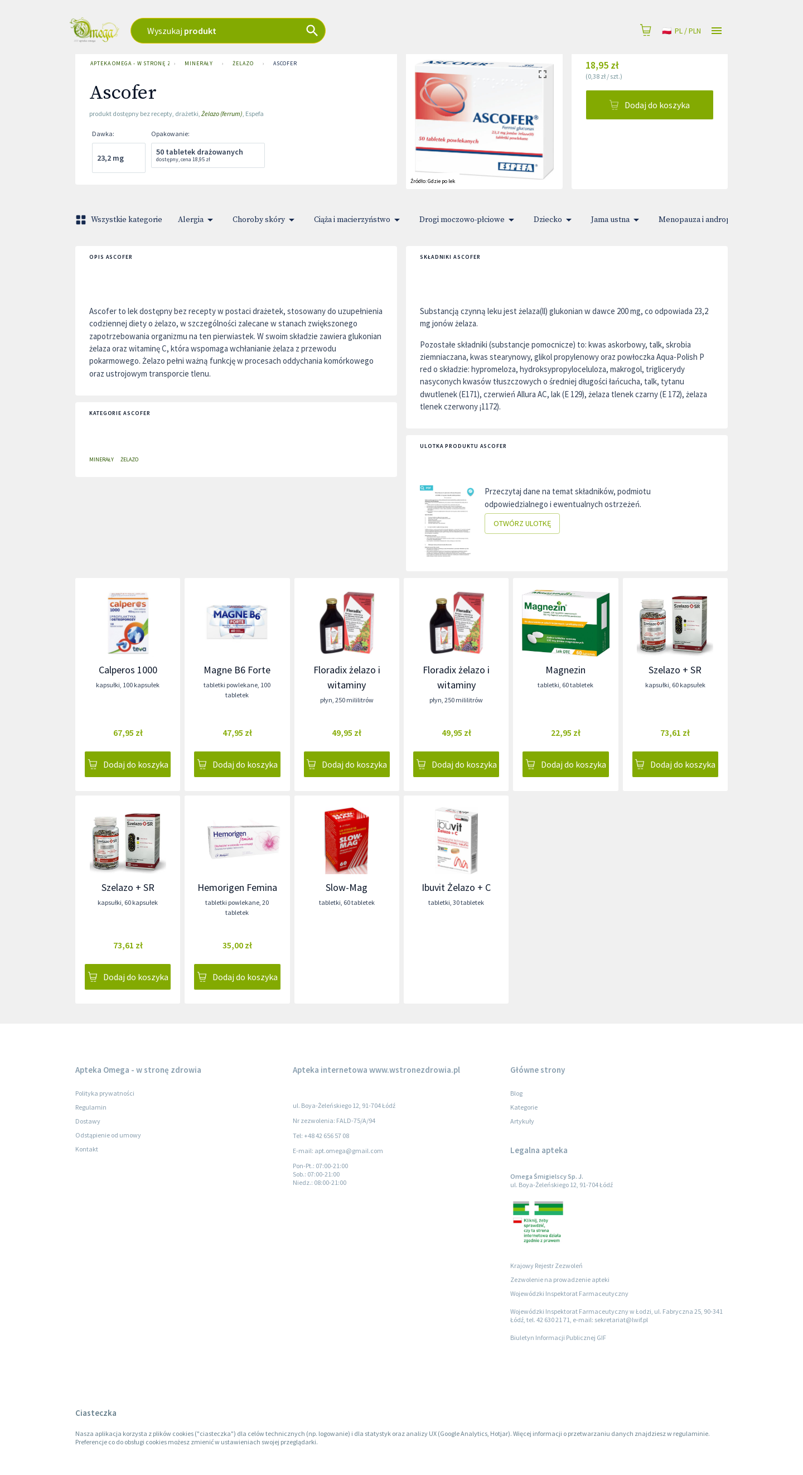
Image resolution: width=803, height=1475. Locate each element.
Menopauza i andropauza (709, 220)
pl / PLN (681, 31)
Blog (516, 1093)
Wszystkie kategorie (120, 220)
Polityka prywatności (104, 1093)
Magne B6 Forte (237, 669)
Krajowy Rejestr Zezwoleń (546, 1265)
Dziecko (554, 220)
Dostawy (87, 1121)
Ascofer (285, 63)
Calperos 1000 (128, 669)
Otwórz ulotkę (522, 523)
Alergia (197, 220)
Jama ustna (617, 220)
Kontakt (86, 1149)
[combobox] (295, 31)
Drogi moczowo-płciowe (469, 220)
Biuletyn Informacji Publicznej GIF (558, 1337)
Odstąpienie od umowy (108, 1135)
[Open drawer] (716, 31)
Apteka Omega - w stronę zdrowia (128, 63)
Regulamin (91, 1107)
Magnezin (565, 669)
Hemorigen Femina (237, 887)
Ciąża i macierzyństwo (358, 220)
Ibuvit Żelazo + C (456, 887)
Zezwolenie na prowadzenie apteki (559, 1279)
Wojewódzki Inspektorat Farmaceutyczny (569, 1293)
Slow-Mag (346, 887)
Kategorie (524, 1107)
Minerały (198, 63)
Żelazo (243, 63)
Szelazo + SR (675, 669)
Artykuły (522, 1121)
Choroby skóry (265, 220)
